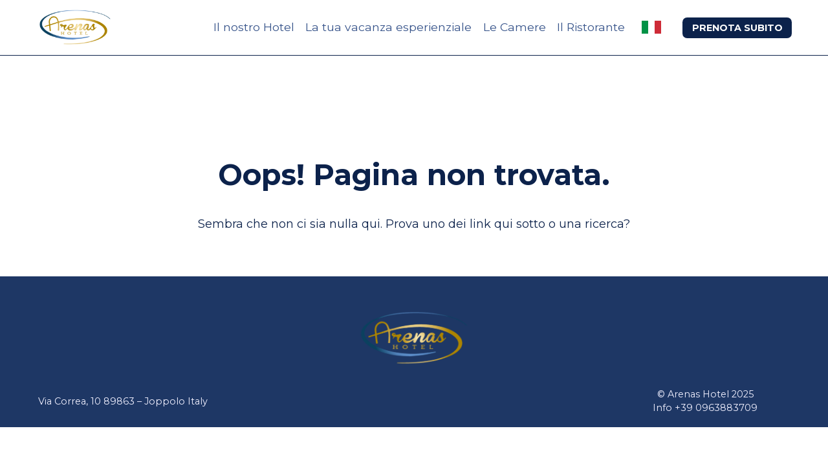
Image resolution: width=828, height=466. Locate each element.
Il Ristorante (591, 27)
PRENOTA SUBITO (737, 28)
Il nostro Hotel (253, 27)
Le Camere (514, 27)
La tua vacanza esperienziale (388, 27)
